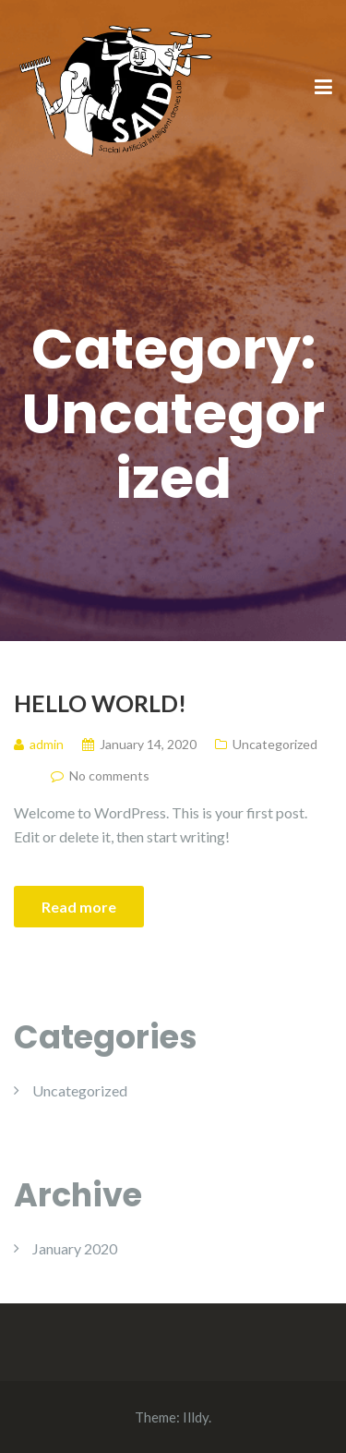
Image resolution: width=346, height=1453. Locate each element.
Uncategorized (275, 744)
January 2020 (74, 1248)
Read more (79, 906)
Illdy (196, 1417)
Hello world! (100, 703)
